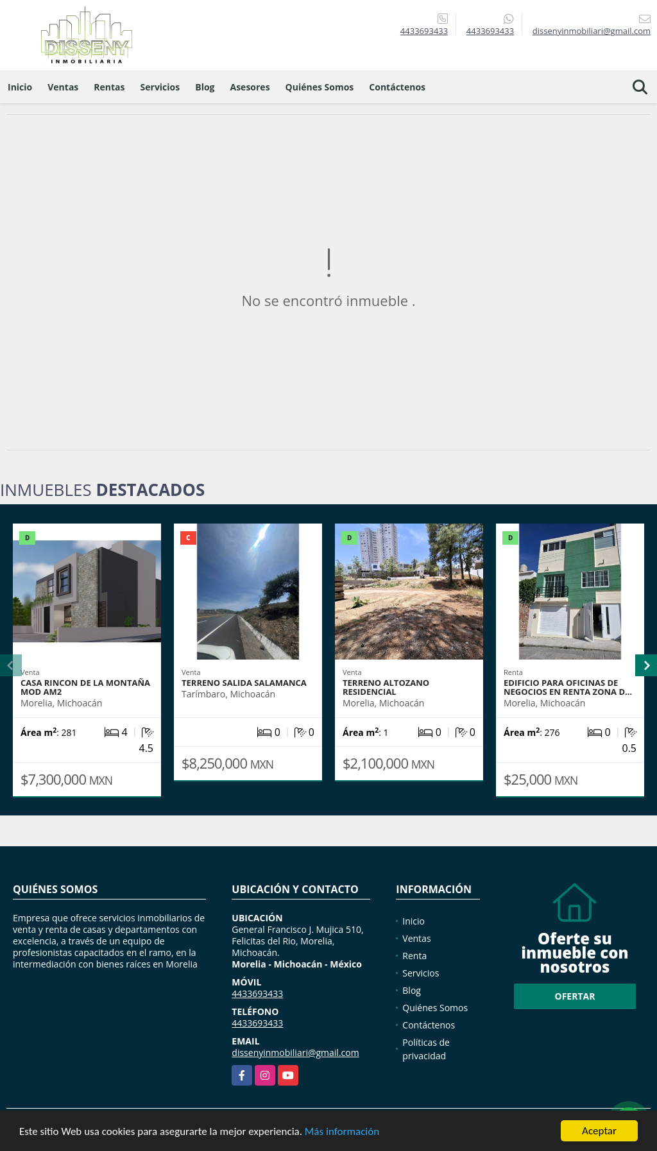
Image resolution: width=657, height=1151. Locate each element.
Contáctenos (397, 87)
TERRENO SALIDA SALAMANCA (244, 682)
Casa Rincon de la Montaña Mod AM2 (85, 687)
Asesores (250, 87)
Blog (204, 87)
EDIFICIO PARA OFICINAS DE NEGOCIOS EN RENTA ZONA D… (568, 687)
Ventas (62, 87)
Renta (414, 956)
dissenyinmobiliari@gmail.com (295, 1052)
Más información (342, 1132)
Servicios (160, 87)
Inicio (20, 87)
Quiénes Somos (320, 87)
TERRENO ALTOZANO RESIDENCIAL (386, 687)
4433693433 (424, 31)
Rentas (109, 87)
